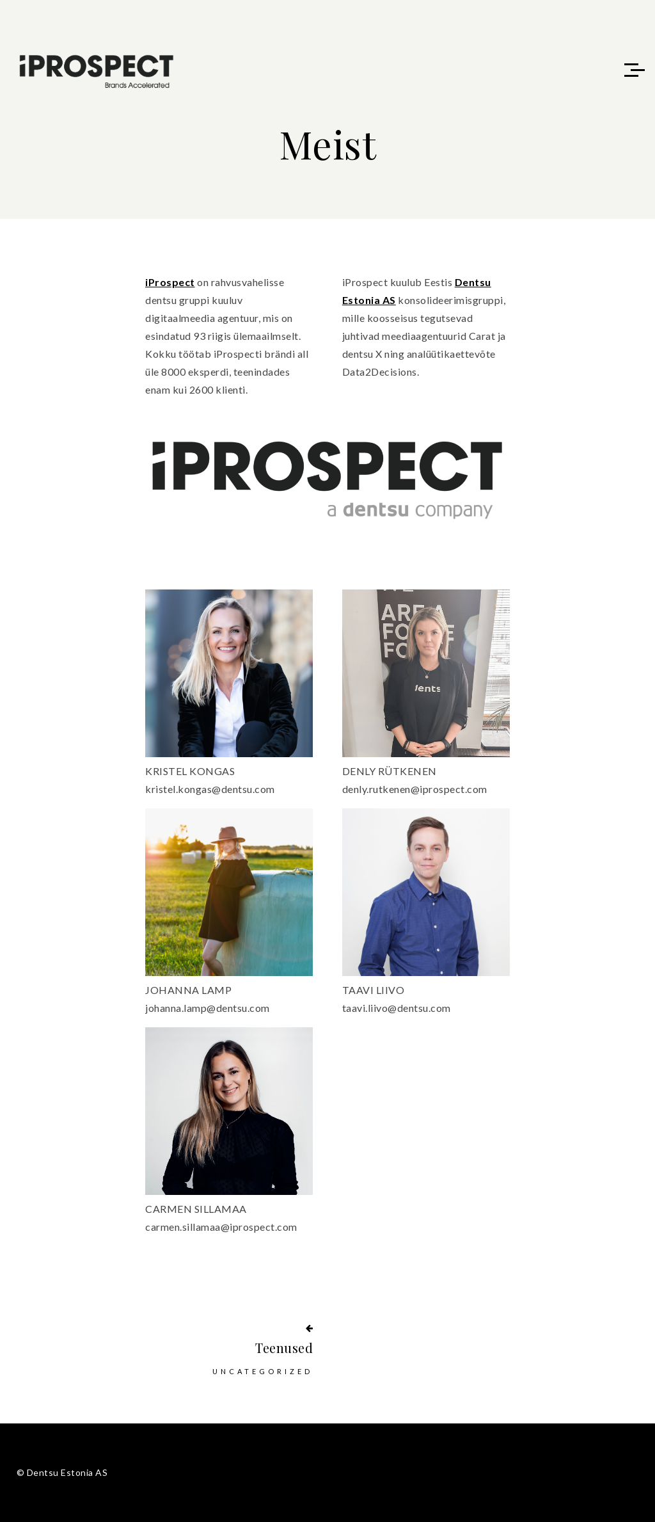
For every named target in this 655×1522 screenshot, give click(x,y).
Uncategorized (262, 1371)
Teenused (284, 1347)
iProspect (170, 282)
